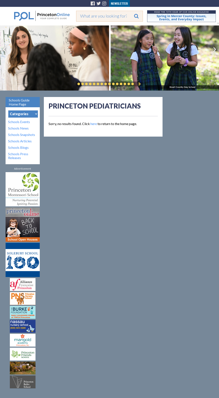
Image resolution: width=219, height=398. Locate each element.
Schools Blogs (18, 147)
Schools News (18, 128)
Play (139, 84)
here (93, 124)
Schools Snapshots (21, 135)
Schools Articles (20, 141)
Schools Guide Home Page (19, 102)
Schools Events (19, 122)
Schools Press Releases (18, 156)
